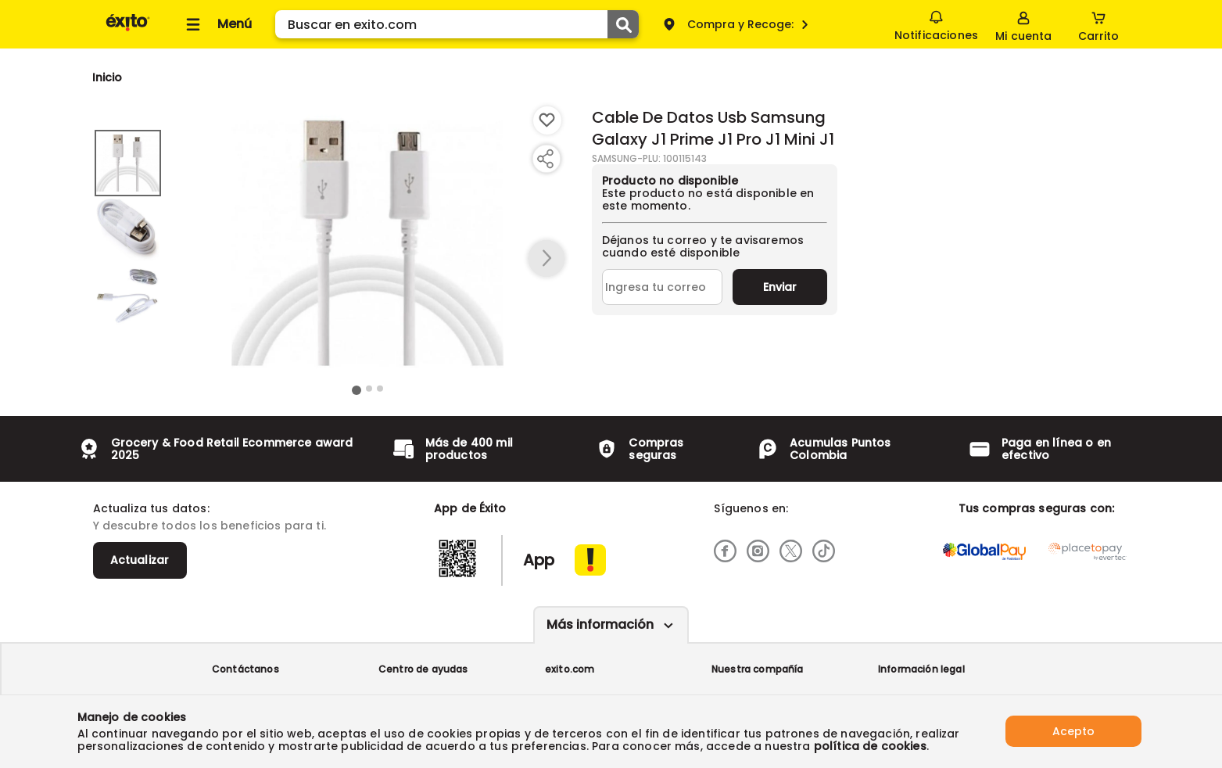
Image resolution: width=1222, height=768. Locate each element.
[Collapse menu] (216, 24)
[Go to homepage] (107, 77)
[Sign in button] (1023, 24)
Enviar (780, 287)
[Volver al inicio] (128, 30)
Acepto (1073, 731)
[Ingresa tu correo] (662, 287)
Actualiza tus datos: (151, 508)
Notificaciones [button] (936, 23)
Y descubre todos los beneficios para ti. (209, 525)
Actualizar (140, 560)
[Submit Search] (623, 24)
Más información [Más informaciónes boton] (600, 624)
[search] (457, 24)
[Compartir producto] (545, 159)
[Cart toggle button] (1098, 24)
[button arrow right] (546, 259)
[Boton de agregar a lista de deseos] (547, 120)
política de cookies (870, 746)
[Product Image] (367, 243)
